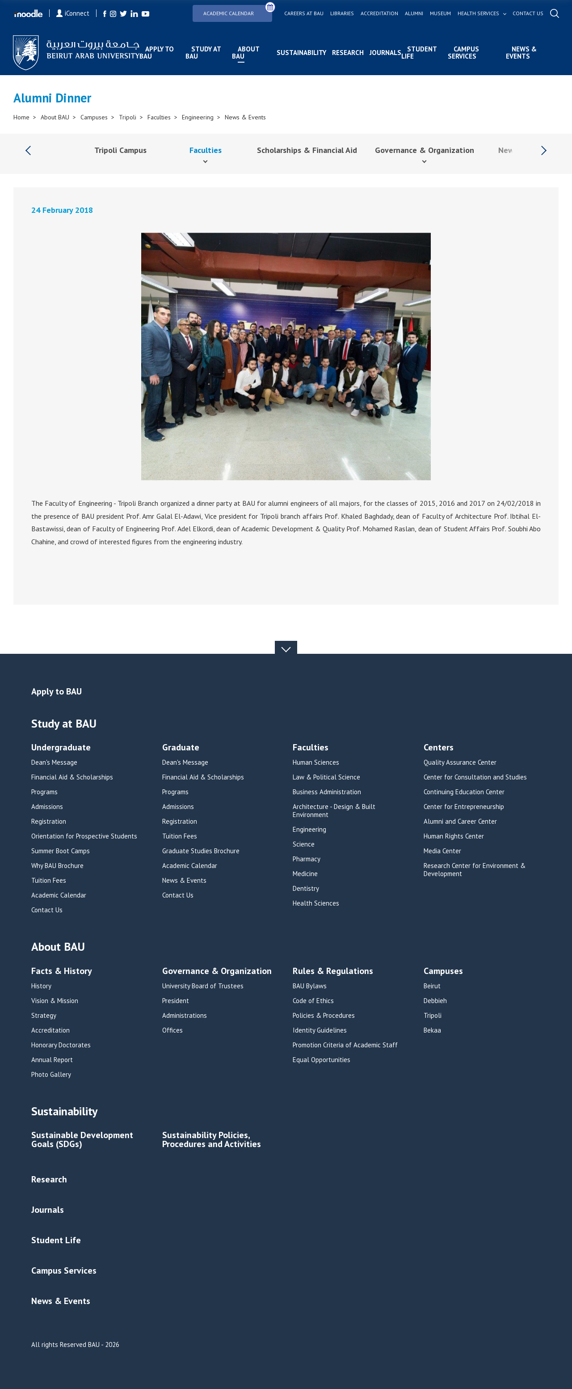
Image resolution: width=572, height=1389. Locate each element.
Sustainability (301, 52)
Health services (478, 13)
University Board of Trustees (203, 986)
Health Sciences (316, 903)
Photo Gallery (51, 1075)
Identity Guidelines (320, 1030)
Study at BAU (203, 52)
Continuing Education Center (464, 792)
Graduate (180, 748)
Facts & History (61, 971)
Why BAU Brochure (57, 866)
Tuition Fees (48, 881)
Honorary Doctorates (61, 1045)
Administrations (184, 1016)
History (41, 986)
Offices (172, 1030)
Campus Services (463, 52)
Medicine (305, 874)
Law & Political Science (326, 777)
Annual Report (52, 1060)
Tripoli (127, 117)
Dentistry (306, 889)
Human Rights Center (454, 836)
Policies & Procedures (324, 1016)
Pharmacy (306, 859)
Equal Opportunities (321, 1060)
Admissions (47, 807)
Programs (44, 792)
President (175, 1001)
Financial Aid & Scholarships (72, 777)
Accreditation (379, 13)
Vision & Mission (54, 1001)
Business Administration (327, 792)
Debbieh (435, 1001)
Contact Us (47, 910)
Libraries (341, 13)
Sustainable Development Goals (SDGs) (82, 1140)
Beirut (432, 986)
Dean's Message (54, 762)
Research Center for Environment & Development (475, 870)
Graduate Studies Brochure (201, 851)
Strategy (43, 1016)
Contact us (527, 13)
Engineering (198, 117)
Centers (439, 748)
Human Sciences (316, 762)
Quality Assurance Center (460, 762)
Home (21, 117)
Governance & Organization (424, 150)
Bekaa (432, 1030)
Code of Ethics (313, 1001)
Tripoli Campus (120, 150)
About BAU (245, 52)
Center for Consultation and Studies (475, 777)
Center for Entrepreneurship (464, 807)
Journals (385, 52)
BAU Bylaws (310, 986)
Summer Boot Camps (60, 851)
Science (304, 844)
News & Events (520, 52)
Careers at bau (303, 13)
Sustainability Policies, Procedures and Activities (211, 1140)
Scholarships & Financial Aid (307, 150)
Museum (439, 13)
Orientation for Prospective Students (84, 836)
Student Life (419, 52)
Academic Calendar (237, 10)
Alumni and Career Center (460, 821)
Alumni (413, 13)
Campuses (94, 117)
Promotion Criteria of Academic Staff (345, 1045)
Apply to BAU (157, 52)
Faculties (159, 117)
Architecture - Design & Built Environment (334, 811)
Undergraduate (61, 748)
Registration (48, 821)
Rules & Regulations (333, 971)
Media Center (442, 851)
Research (348, 52)
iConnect (73, 13)
